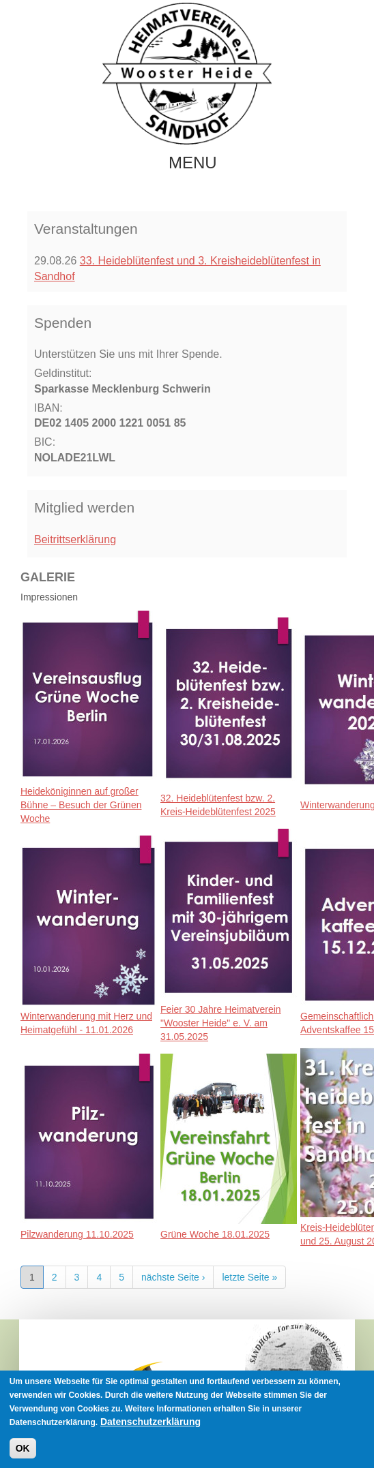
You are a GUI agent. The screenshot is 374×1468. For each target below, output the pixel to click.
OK (23, 1449)
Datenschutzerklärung (150, 1423)
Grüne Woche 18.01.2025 (215, 1234)
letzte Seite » (249, 1277)
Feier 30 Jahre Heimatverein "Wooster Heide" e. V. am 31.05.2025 (220, 1023)
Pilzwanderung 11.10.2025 (77, 1234)
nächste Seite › (173, 1277)
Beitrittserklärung (75, 539)
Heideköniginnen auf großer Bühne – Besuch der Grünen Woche (80, 805)
